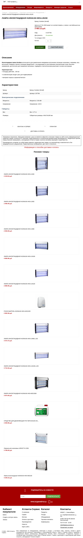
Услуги (70, 7)
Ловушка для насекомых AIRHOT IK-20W (16, 448)
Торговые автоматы (47, 519)
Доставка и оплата (37, 131)
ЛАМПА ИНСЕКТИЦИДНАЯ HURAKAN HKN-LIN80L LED (21, 338)
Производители (26, 522)
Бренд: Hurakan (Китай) (42, 21)
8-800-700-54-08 (65, 518)
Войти (4, 515)
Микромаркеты (39, 7)
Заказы (5, 519)
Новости (24, 524)
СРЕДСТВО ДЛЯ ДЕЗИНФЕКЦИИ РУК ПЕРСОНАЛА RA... (21, 421)
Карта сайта (25, 526)
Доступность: (39, 35)
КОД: (36, 32)
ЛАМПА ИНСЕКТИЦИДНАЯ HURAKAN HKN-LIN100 (19, 284)
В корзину (40, 47)
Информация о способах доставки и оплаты (41, 147)
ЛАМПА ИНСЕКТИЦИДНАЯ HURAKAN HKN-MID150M (20, 393)
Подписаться (53, 496)
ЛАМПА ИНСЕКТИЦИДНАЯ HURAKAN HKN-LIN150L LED (21, 366)
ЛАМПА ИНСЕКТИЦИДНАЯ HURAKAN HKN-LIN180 (19, 256)
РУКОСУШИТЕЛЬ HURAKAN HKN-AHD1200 (17, 311)
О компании (25, 512)
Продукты (49, 7)
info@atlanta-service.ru (67, 525)
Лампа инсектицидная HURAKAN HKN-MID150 (18, 475)
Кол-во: (37, 40)
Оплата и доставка (27, 519)
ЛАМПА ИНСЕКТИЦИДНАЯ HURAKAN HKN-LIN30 (19, 174)
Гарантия (53, 126)
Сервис (24, 514)
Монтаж (24, 517)
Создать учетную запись (10, 517)
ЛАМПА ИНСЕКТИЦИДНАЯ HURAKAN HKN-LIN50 (19, 201)
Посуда (29, 7)
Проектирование (8, 7)
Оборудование (20, 7)
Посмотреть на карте (66, 527)
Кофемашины (45, 522)
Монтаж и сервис (24, 126)
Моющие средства (60, 7)
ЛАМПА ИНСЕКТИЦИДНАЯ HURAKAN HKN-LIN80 (19, 229)
